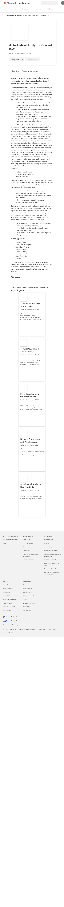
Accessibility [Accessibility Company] (26, 607)
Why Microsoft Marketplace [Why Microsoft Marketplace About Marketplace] (10, 539)
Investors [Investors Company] (25, 599)
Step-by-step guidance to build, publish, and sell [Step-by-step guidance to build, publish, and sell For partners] (52, 555)
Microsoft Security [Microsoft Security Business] (8, 588)
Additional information (30, 71)
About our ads (52, 629)
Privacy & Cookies (23, 629)
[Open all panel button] (4, 9)
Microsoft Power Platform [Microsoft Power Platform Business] (10, 599)
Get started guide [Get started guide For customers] (28, 543)
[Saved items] (36, 3)
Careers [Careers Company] (25, 585)
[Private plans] (39, 3)
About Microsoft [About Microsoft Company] (27, 588)
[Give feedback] (31, 3)
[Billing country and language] (49, 3)
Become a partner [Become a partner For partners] (48, 539)
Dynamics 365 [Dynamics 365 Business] (7, 592)
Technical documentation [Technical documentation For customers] (30, 547)
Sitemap (5, 629)
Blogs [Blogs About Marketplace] (4, 543)
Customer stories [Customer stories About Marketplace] (7, 547)
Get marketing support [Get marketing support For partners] (50, 547)
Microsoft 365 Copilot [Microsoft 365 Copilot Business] (9, 607)
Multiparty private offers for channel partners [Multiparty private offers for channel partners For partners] (51, 573)
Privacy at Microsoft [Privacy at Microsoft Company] (28, 596)
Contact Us (13, 629)
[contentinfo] (23, 15)
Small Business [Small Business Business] (7, 610)
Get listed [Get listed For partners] (46, 543)
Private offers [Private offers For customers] (27, 550)
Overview (15, 71)
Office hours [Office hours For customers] (26, 539)
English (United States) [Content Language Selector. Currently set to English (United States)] (13, 617)
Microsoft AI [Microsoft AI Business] (6, 585)
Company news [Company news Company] (27, 592)
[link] (32, 314)
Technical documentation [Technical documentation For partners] (50, 550)
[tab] (16, 70)
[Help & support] (34, 3)
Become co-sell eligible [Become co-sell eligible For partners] (50, 560)
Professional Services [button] (14, 15)
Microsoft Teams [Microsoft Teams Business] (7, 603)
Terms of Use (34, 629)
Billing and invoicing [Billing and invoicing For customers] (28, 560)
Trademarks (42, 629)
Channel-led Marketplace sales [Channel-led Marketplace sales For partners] (52, 569)
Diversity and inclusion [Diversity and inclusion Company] (29, 603)
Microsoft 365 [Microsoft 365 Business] (6, 596)
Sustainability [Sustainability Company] (27, 610)
